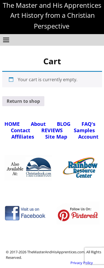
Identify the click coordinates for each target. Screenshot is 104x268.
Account (88, 136)
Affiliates (22, 136)
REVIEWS (52, 130)
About (38, 124)
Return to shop (23, 101)
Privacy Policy (81, 262)
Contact (20, 130)
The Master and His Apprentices (52, 5)
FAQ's (88, 124)
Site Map (56, 136)
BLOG (63, 124)
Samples (84, 130)
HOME (12, 124)
